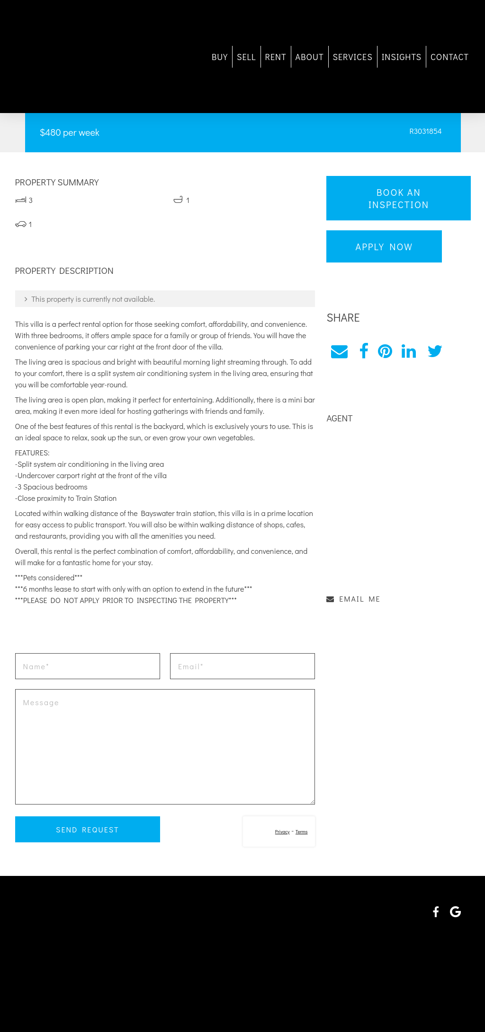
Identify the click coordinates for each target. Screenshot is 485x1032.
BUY (207, 56)
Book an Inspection (391, 198)
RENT (263, 56)
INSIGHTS (389, 56)
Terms (298, 832)
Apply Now (381, 246)
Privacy (278, 832)
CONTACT (437, 56)
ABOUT (297, 56)
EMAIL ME (350, 592)
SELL (234, 56)
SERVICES (340, 56)
